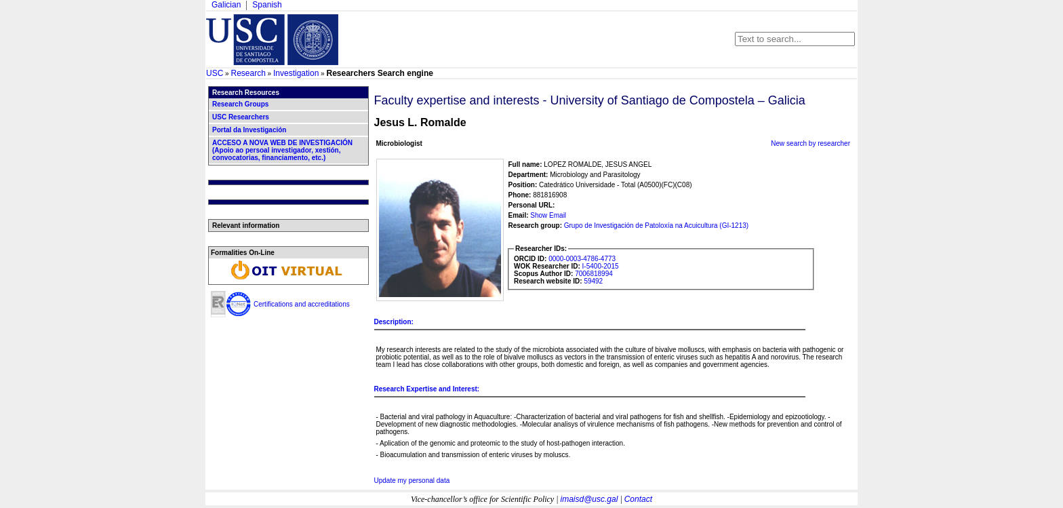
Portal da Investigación (249, 130)
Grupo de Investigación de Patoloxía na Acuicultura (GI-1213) (656, 225)
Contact (638, 499)
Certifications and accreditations (302, 304)
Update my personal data (412, 480)
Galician (226, 4)
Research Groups (240, 104)
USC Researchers (240, 117)
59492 (593, 281)
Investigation (296, 73)
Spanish (266, 4)
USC (214, 73)
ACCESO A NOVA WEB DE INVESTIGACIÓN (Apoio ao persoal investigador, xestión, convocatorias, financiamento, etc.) (282, 150)
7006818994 (594, 273)
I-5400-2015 (600, 266)
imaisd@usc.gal (589, 499)
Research (247, 73)
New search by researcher (810, 143)
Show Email (548, 215)
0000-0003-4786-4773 (582, 258)
